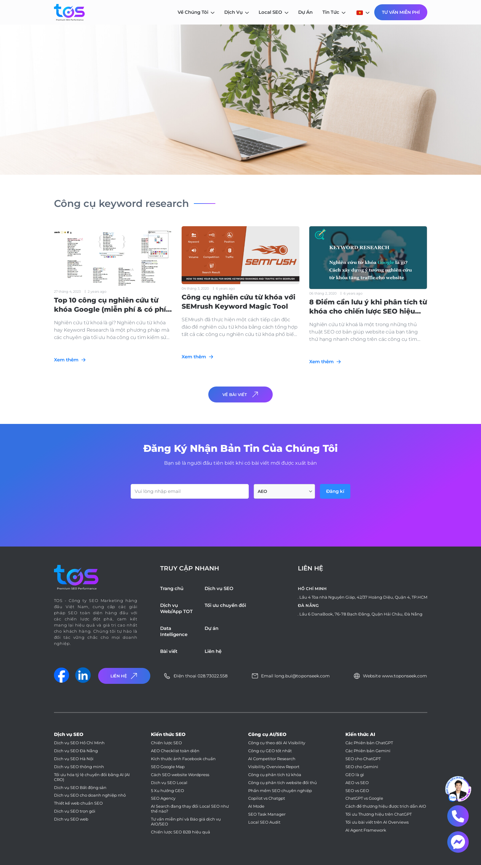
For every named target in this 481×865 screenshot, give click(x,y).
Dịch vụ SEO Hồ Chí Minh (79, 743)
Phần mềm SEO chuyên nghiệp (280, 790)
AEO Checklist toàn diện (175, 751)
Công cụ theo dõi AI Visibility (276, 743)
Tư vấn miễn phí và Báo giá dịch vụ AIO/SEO (186, 821)
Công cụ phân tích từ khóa (274, 774)
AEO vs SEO (357, 782)
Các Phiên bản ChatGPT (369, 743)
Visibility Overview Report (273, 766)
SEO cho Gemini (361, 766)
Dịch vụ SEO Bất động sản (80, 787)
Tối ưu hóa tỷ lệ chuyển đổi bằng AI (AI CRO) (92, 777)
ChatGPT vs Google (364, 798)
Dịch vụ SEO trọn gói (74, 811)
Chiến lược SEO (166, 743)
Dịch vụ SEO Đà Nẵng (76, 751)
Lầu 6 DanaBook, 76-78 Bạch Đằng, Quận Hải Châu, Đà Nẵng (360, 614)
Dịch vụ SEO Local (169, 782)
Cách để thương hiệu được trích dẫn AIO (385, 806)
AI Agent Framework (365, 830)
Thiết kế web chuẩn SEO (78, 803)
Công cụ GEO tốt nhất (270, 751)
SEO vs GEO (357, 790)
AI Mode (256, 806)
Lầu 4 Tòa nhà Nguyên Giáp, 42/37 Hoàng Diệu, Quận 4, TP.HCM (363, 597)
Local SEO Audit (264, 822)
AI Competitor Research (271, 758)
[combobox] (284, 491)
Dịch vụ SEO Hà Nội (74, 758)
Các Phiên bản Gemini (368, 751)
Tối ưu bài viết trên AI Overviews (377, 822)
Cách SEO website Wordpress (180, 774)
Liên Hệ (124, 676)
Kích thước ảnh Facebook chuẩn (183, 758)
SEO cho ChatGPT (363, 758)
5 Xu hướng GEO (167, 790)
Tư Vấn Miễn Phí (401, 12)
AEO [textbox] (262, 491)
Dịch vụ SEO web (71, 819)
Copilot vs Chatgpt (266, 798)
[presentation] (177, 516)
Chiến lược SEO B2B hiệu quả (180, 832)
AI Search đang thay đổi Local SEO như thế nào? (190, 809)
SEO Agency (163, 798)
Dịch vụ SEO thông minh (79, 766)
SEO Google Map (168, 766)
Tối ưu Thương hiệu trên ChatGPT (378, 814)
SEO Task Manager (267, 814)
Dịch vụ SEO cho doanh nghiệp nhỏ (90, 795)
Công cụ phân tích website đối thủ (282, 782)
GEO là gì (354, 774)
